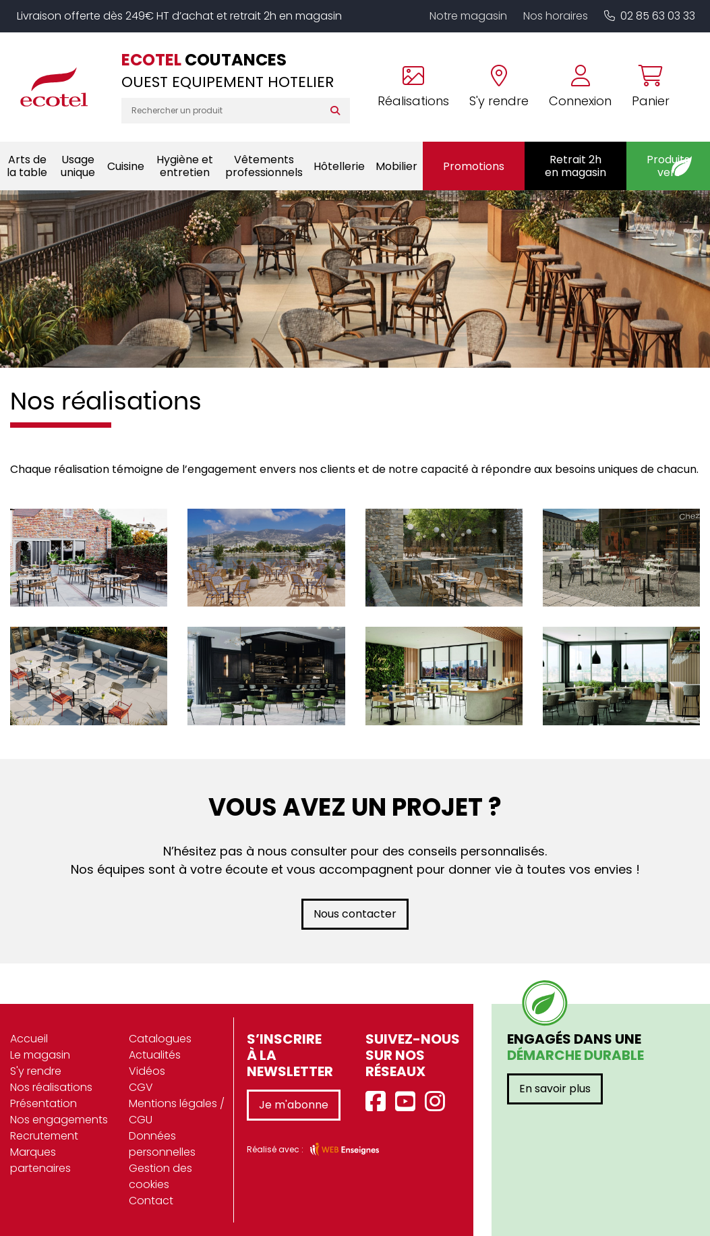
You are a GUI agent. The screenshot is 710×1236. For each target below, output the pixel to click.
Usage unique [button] (78, 166)
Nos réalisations (51, 1087)
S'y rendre (35, 1071)
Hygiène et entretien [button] (184, 166)
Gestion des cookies (160, 1176)
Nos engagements (59, 1119)
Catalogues (160, 1038)
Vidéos (147, 1071)
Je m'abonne (293, 1105)
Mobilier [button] (396, 166)
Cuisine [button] (125, 166)
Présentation (43, 1103)
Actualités (155, 1055)
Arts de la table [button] (27, 166)
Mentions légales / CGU (177, 1111)
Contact (151, 1200)
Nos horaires (555, 16)
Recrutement (44, 1136)
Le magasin (40, 1055)
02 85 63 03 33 (649, 16)
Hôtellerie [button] (339, 166)
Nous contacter (355, 914)
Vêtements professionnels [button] (264, 166)
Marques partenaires (40, 1160)
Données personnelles (162, 1144)
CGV (141, 1087)
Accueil (29, 1038)
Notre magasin (468, 16)
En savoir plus (555, 1088)
